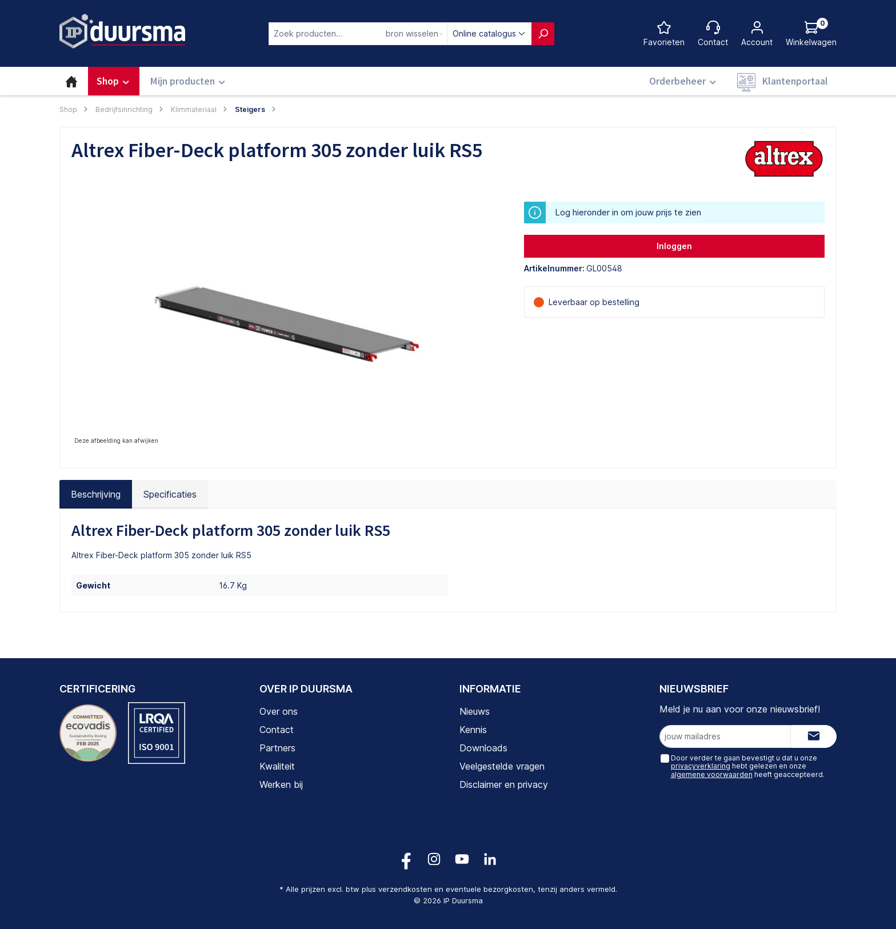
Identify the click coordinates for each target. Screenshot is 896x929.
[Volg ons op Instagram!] (434, 859)
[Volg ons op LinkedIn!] (490, 859)
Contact (276, 729)
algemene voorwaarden (711, 774)
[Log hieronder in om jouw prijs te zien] (811, 33)
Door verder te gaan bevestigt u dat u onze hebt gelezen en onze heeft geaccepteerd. (747, 766)
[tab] (95, 494)
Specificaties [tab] (170, 494)
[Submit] (814, 736)
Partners (277, 748)
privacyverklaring (700, 766)
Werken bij (281, 784)
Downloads (483, 748)
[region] (286, 324)
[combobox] (358, 33)
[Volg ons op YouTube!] (462, 859)
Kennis (473, 729)
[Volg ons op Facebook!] (406, 859)
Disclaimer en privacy (503, 784)
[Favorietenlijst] (664, 33)
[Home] (71, 81)
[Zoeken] (542, 33)
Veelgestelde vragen (502, 766)
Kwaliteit (277, 766)
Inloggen (674, 246)
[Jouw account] (757, 33)
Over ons (278, 711)
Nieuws (474, 711)
